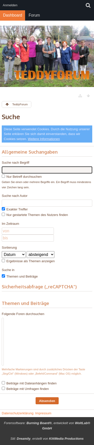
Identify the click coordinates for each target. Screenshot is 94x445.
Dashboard (12, 15)
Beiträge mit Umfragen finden (25, 389)
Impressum (43, 413)
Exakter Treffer (15, 209)
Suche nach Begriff (15, 162)
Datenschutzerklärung (17, 413)
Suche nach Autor (15, 196)
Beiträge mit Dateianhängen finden (29, 383)
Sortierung (9, 247)
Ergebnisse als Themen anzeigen (28, 261)
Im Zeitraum (10, 224)
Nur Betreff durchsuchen (22, 176)
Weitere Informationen (44, 139)
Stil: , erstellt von (47, 438)
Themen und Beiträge (20, 276)
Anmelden (10, 5)
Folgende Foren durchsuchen (23, 314)
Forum (34, 15)
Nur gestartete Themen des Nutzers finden (35, 215)
